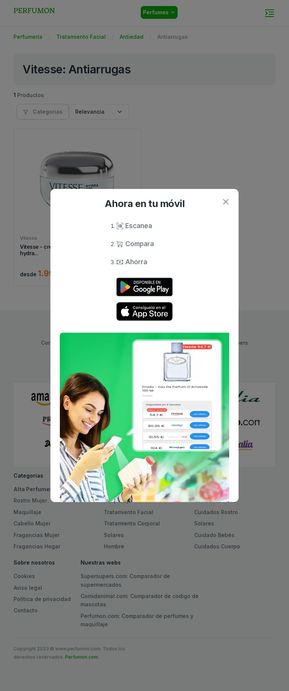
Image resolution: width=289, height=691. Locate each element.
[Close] (226, 202)
